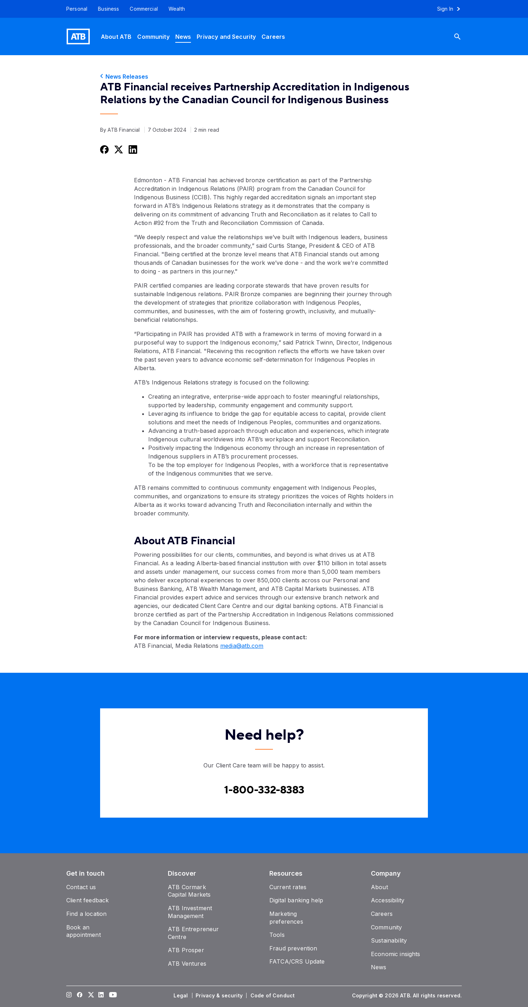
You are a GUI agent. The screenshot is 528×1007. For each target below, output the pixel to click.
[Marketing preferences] (286, 917)
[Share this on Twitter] (117, 149)
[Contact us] (81, 887)
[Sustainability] (389, 940)
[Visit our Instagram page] (69, 996)
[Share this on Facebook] (103, 149)
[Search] (462, 36)
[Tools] (277, 934)
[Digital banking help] (296, 900)
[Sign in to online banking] (451, 9)
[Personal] (74, 9)
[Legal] (181, 995)
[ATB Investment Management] (190, 911)
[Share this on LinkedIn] (132, 149)
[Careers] (273, 36)
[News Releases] (264, 76)
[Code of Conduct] (273, 995)
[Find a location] (86, 913)
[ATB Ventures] (187, 963)
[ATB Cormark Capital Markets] (189, 890)
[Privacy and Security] (226, 36)
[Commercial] (143, 9)
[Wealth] (176, 9)
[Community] (153, 36)
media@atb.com (241, 645)
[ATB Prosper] (186, 950)
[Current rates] (287, 887)
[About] (379, 887)
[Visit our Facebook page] (79, 996)
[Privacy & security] (219, 995)
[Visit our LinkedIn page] (101, 996)
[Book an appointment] (83, 931)
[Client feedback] (87, 900)
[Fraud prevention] (293, 948)
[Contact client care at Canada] (264, 790)
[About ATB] (116, 36)
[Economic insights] (395, 954)
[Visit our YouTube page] (112, 996)
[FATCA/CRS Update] (297, 961)
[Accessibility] (387, 900)
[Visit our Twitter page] (90, 996)
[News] (183, 36)
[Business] (108, 9)
